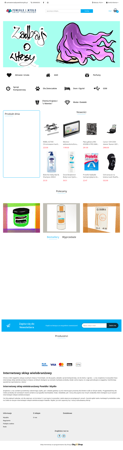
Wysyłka (6, 417)
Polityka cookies (8, 424)
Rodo (5, 427)
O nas (35, 417)
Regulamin (6, 420)
